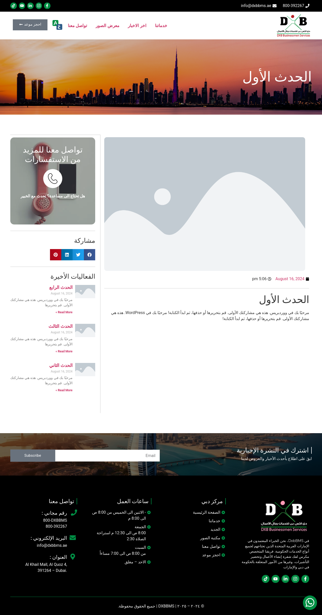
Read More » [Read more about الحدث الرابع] (64, 312)
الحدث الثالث (60, 326)
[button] (89, 254)
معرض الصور (107, 25)
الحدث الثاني (61, 365)
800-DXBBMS (55, 520)
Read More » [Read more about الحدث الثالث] (64, 351)
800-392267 (56, 526)
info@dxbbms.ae (52, 545)
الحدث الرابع (61, 287)
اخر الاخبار (137, 25)
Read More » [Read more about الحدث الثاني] (64, 390)
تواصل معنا (77, 25)
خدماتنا (161, 25)
